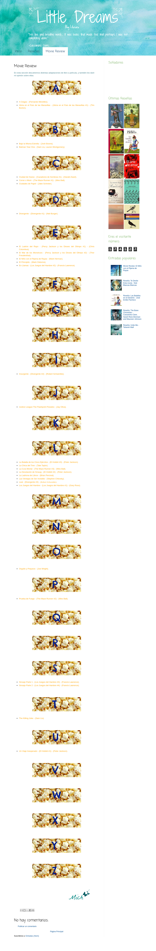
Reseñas (34, 51)
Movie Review (55, 51)
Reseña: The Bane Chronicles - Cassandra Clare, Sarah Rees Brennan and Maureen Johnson (132, 314)
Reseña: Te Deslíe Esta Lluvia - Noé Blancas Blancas (130, 283)
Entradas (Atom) (32, 936)
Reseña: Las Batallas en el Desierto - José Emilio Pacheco (131, 298)
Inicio (18, 51)
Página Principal (56, 931)
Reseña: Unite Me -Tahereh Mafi (131, 326)
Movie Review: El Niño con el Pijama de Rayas (132, 268)
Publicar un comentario (27, 926)
